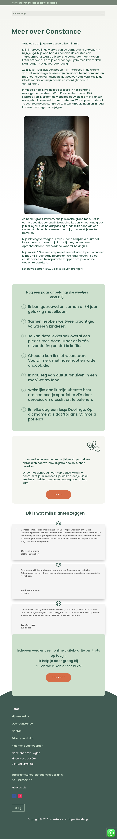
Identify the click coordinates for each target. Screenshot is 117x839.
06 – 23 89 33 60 (22, 780)
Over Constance (22, 723)
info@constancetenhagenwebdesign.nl (37, 775)
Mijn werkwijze (20, 716)
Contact (17, 731)
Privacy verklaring (23, 738)
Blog (18, 808)
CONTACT (58, 494)
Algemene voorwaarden (27, 746)
